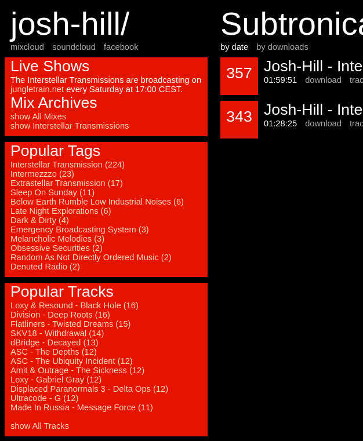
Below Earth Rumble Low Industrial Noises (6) (97, 201)
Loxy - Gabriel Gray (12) (55, 379)
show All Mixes (38, 116)
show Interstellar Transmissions (69, 125)
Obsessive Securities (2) (56, 248)
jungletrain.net (37, 89)
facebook (121, 47)
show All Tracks (39, 426)
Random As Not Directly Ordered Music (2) (91, 257)
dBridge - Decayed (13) (54, 342)
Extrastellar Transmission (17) (66, 183)
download (323, 80)
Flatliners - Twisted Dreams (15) (70, 324)
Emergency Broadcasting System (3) (79, 229)
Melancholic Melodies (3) (57, 238)
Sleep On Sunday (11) (52, 192)
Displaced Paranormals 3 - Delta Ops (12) (89, 388)
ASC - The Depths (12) (53, 351)
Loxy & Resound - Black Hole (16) (74, 305)
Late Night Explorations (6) (60, 211)
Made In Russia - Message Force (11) (81, 407)
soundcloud (74, 47)
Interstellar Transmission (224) (67, 164)
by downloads (282, 47)
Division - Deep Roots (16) (60, 314)
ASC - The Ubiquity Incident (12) (71, 361)
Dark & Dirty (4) (39, 220)
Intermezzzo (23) (42, 173)
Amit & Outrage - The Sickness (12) (77, 370)
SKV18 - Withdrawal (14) (57, 333)
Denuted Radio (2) (45, 266)
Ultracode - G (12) (44, 398)
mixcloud (27, 47)
